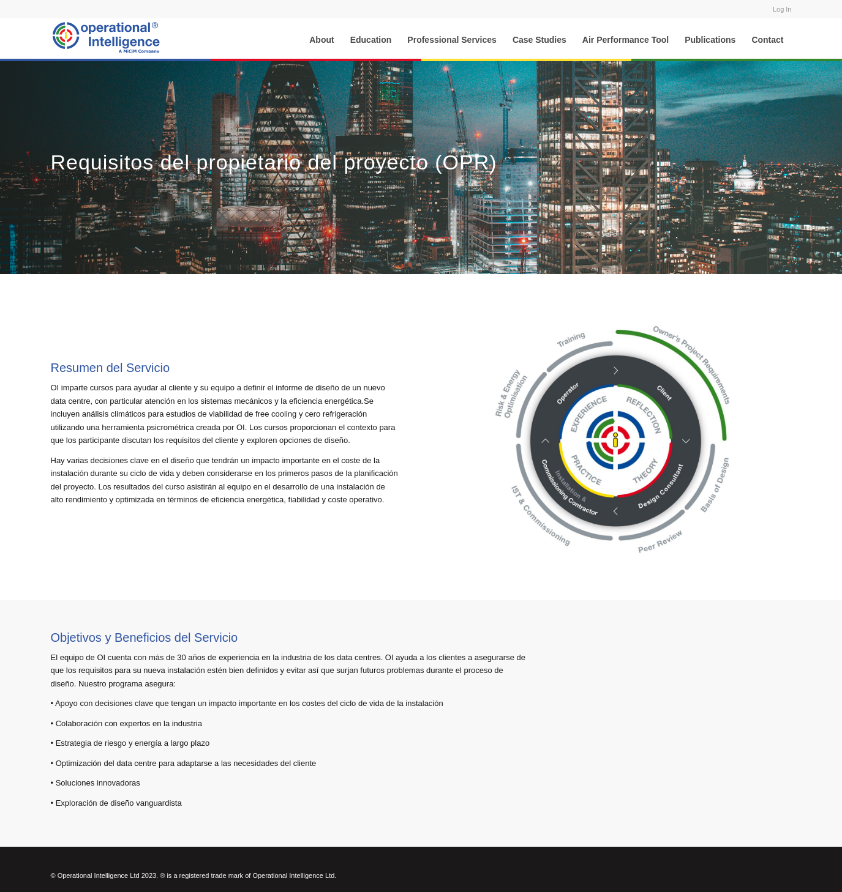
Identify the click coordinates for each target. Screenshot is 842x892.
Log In (782, 9)
